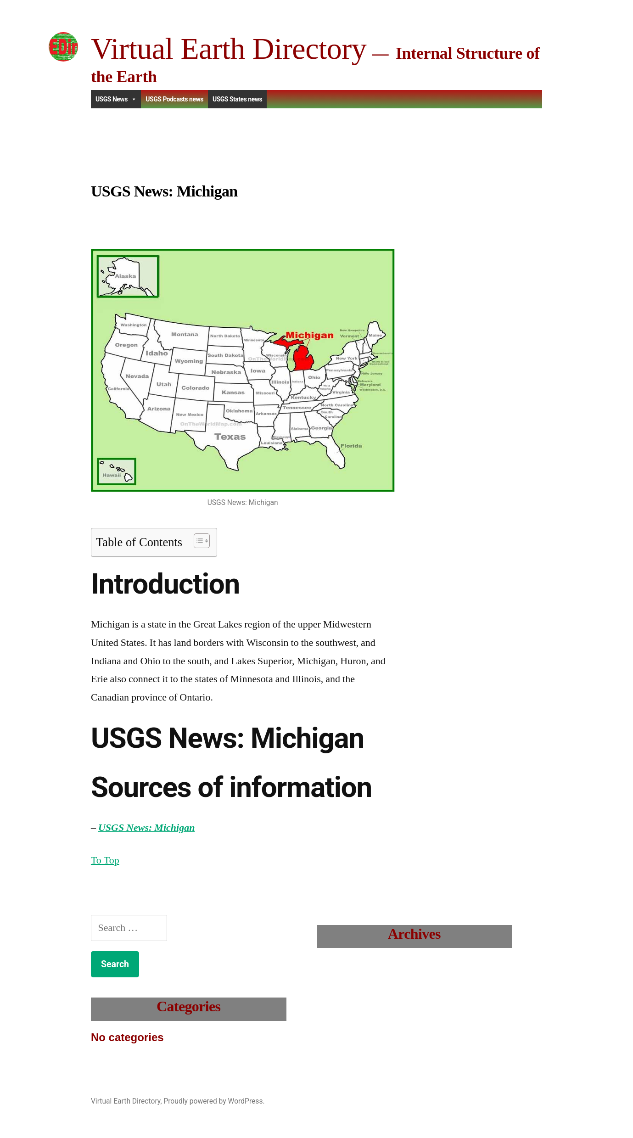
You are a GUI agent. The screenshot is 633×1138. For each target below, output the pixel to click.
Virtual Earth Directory (228, 48)
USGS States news (237, 99)
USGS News (115, 99)
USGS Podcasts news (174, 99)
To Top (105, 860)
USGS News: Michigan (146, 827)
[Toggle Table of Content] (197, 541)
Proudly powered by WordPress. (213, 1101)
